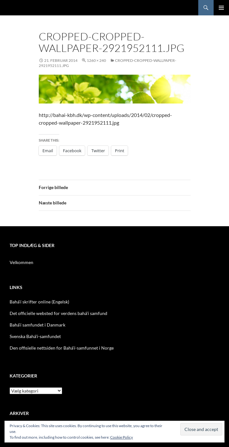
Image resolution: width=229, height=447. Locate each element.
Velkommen (21, 262)
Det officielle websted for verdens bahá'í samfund (58, 313)
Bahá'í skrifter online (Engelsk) (39, 301)
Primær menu (221, 7)
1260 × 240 (96, 60)
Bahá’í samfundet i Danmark (37, 324)
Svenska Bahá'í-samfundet (35, 336)
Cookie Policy (121, 437)
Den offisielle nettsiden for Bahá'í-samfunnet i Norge (62, 348)
